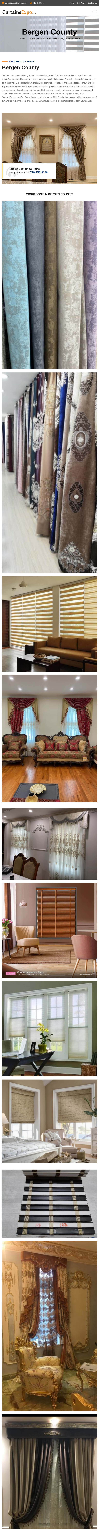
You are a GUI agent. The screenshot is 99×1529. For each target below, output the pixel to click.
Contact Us (92, 3)
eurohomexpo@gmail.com (15, 3)
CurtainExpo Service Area (39, 39)
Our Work (81, 3)
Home (71, 3)
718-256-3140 (38, 3)
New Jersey (58, 39)
